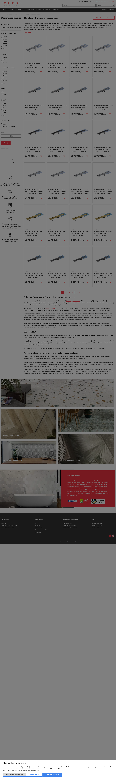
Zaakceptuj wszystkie (52, 774)
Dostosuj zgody (34, 774)
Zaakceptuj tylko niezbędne (14, 774)
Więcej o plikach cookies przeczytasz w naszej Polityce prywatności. (21, 770)
